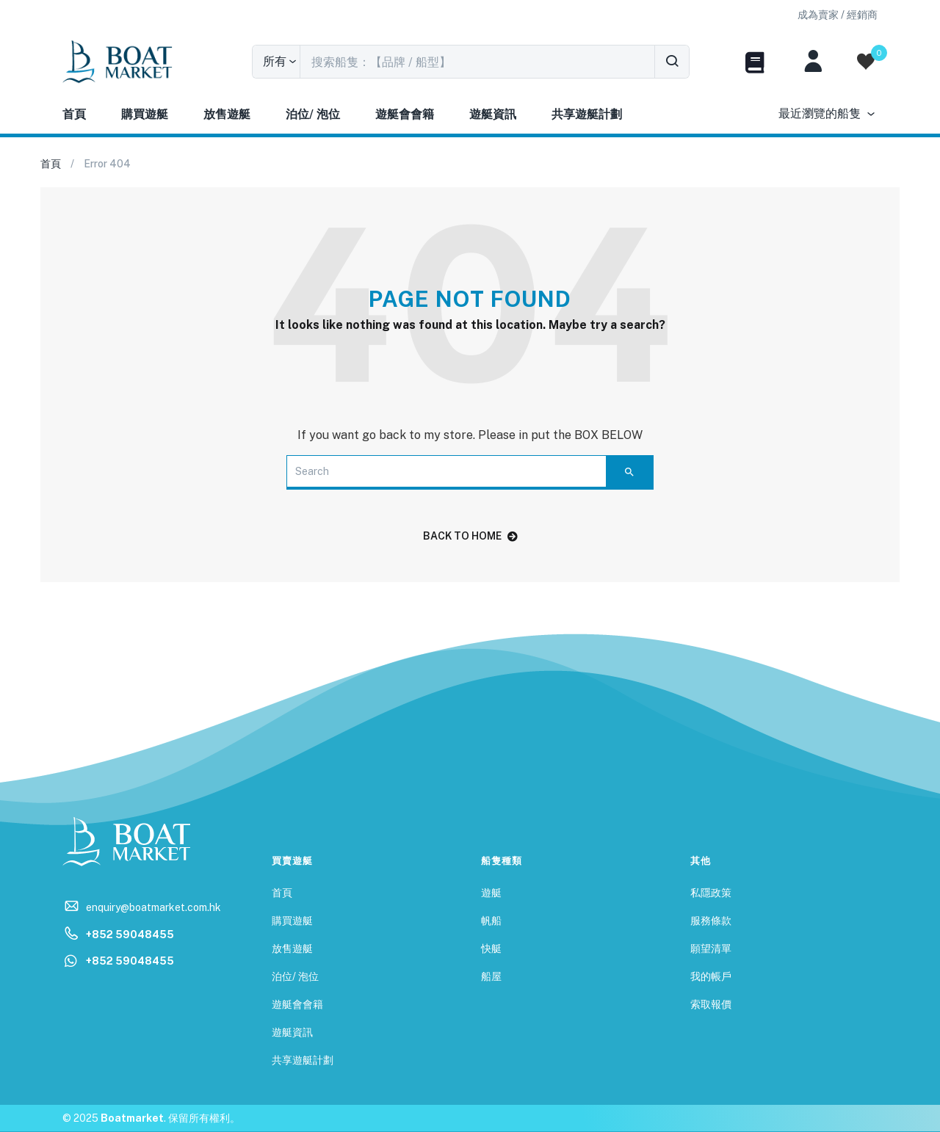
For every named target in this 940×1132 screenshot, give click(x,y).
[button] (838, 15)
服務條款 (710, 920)
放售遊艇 (226, 114)
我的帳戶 (710, 976)
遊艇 (491, 893)
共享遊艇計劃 (587, 114)
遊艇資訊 (492, 114)
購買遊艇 (144, 114)
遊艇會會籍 (404, 114)
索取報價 (710, 1004)
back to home (470, 536)
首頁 (74, 114)
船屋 (491, 976)
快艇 (491, 948)
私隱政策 (710, 893)
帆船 (491, 920)
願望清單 (710, 948)
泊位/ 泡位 (313, 114)
